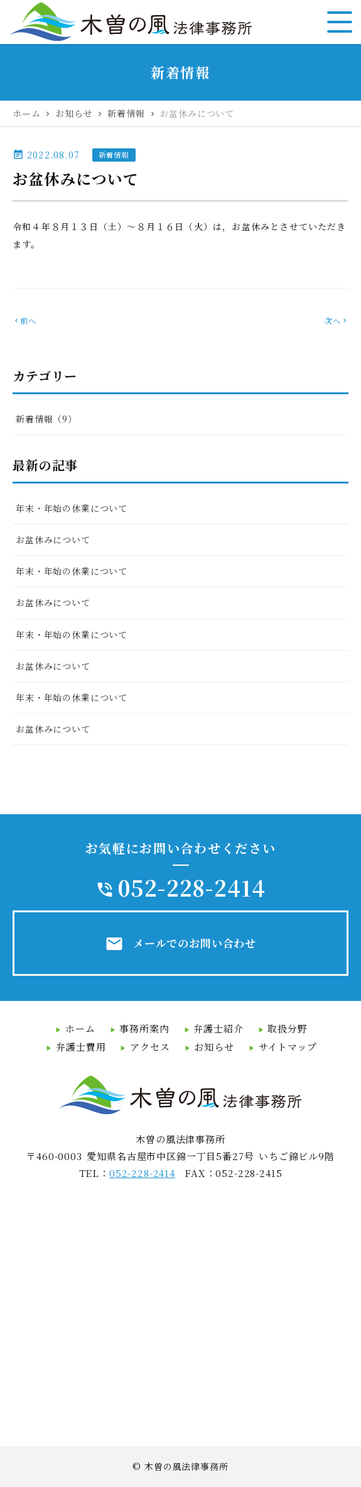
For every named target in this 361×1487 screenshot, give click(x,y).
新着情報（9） (46, 418)
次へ (336, 320)
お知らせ (214, 1046)
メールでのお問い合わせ (180, 943)
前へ (24, 320)
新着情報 (114, 155)
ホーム (80, 1028)
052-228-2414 (191, 887)
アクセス (150, 1046)
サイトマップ (288, 1046)
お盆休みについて (53, 539)
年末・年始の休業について (71, 508)
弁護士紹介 (218, 1028)
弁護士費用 (80, 1046)
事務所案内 (144, 1028)
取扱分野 (287, 1028)
